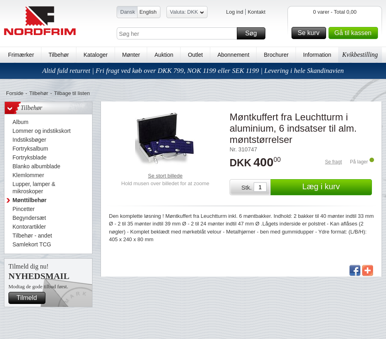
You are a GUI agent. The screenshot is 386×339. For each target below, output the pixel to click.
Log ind (234, 12)
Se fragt (333, 162)
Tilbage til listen (72, 93)
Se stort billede (165, 176)
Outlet (195, 55)
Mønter (131, 55)
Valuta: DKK (187, 13)
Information (317, 55)
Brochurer (276, 55)
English (148, 12)
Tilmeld (29, 298)
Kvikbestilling (360, 54)
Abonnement (233, 55)
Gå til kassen (355, 33)
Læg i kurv (336, 187)
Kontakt (256, 12)
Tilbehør (59, 55)
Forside (14, 93)
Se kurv (310, 33)
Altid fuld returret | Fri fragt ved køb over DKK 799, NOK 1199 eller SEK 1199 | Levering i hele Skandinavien (193, 70)
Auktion (163, 55)
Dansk (127, 12)
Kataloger (96, 55)
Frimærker (21, 55)
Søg (254, 33)
